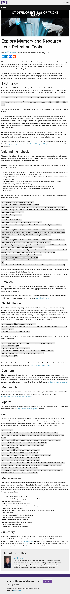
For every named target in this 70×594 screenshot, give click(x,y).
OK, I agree (48, 581)
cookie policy (17, 590)
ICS (4, 2)
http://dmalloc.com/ (42, 298)
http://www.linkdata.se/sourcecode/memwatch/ (16, 396)
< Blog (3, 7)
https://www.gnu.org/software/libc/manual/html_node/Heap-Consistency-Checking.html (36, 144)
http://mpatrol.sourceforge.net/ (28, 409)
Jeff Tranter (10, 52)
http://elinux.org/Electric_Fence (40, 365)
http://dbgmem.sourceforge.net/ (57, 382)
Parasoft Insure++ (28, 541)
